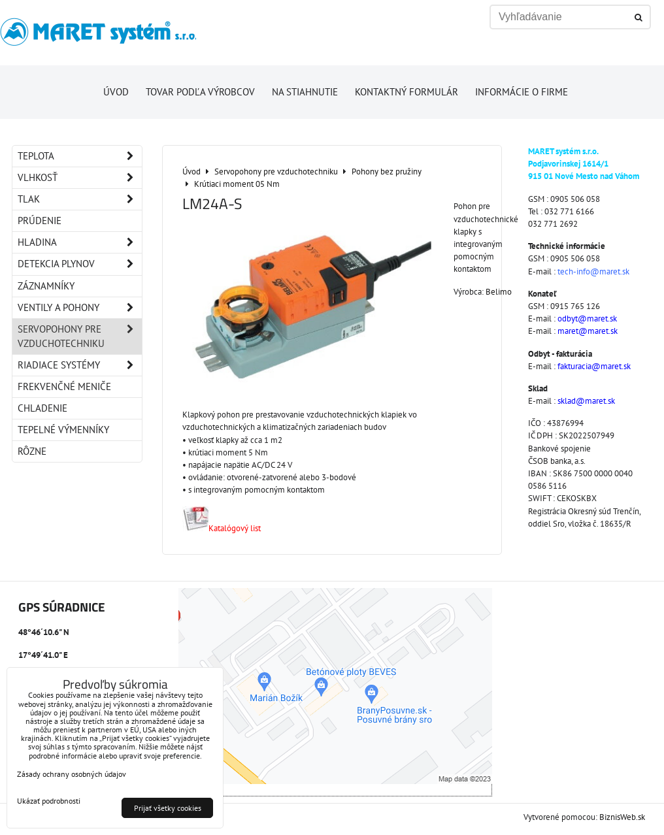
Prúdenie (39, 220)
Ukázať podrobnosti (48, 800)
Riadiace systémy (80, 365)
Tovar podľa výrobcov (200, 92)
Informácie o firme (521, 92)
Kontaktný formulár (406, 92)
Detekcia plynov (80, 264)
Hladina (80, 242)
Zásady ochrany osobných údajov (71, 774)
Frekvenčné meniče (64, 386)
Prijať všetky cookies (167, 808)
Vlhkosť (80, 177)
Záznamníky (46, 286)
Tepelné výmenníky (63, 429)
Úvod (116, 92)
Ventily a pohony (80, 307)
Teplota (80, 156)
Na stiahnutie (305, 92)
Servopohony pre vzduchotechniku (80, 336)
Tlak (80, 199)
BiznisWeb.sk (622, 817)
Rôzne (32, 451)
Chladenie (42, 408)
